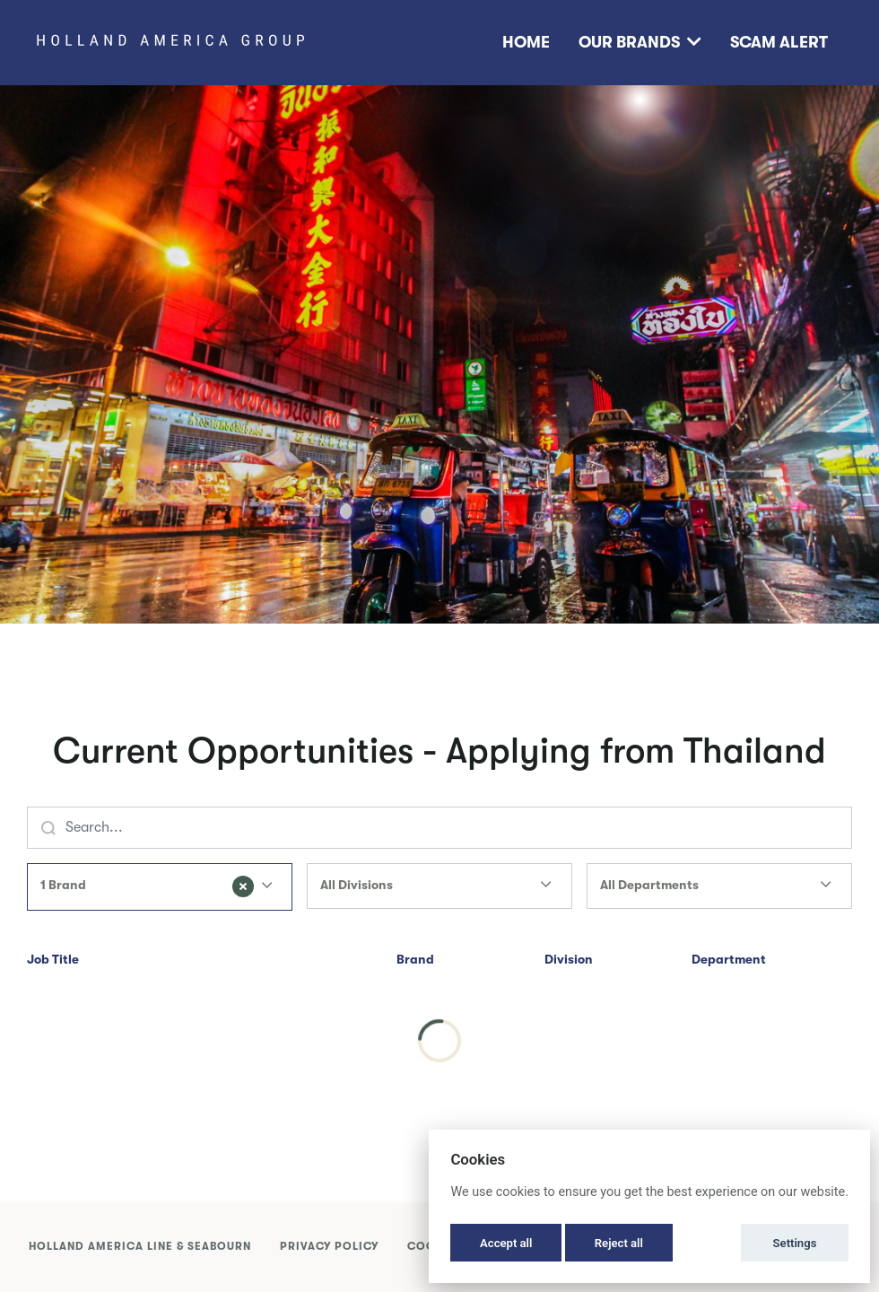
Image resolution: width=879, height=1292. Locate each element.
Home (526, 42)
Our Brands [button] (640, 42)
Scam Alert (779, 42)
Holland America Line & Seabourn (140, 1246)
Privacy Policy (329, 1246)
